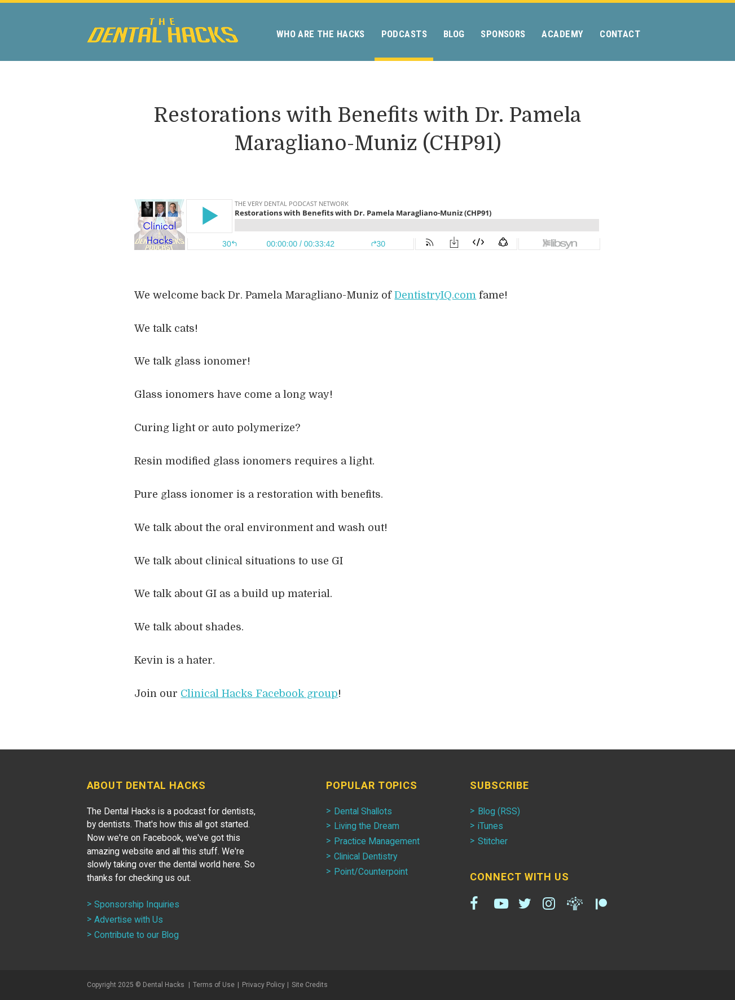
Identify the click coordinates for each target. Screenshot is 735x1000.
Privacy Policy (263, 985)
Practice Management (377, 841)
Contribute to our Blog (136, 934)
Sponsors (503, 34)
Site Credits (310, 985)
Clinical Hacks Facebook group (259, 693)
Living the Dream (366, 826)
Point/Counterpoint (371, 871)
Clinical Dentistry (365, 856)
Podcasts (404, 34)
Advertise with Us (128, 919)
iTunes (490, 826)
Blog (454, 34)
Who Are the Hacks (320, 34)
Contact (620, 34)
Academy (562, 34)
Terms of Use (214, 985)
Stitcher (493, 841)
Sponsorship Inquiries (136, 904)
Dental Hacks (162, 30)
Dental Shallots (363, 811)
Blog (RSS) (499, 811)
